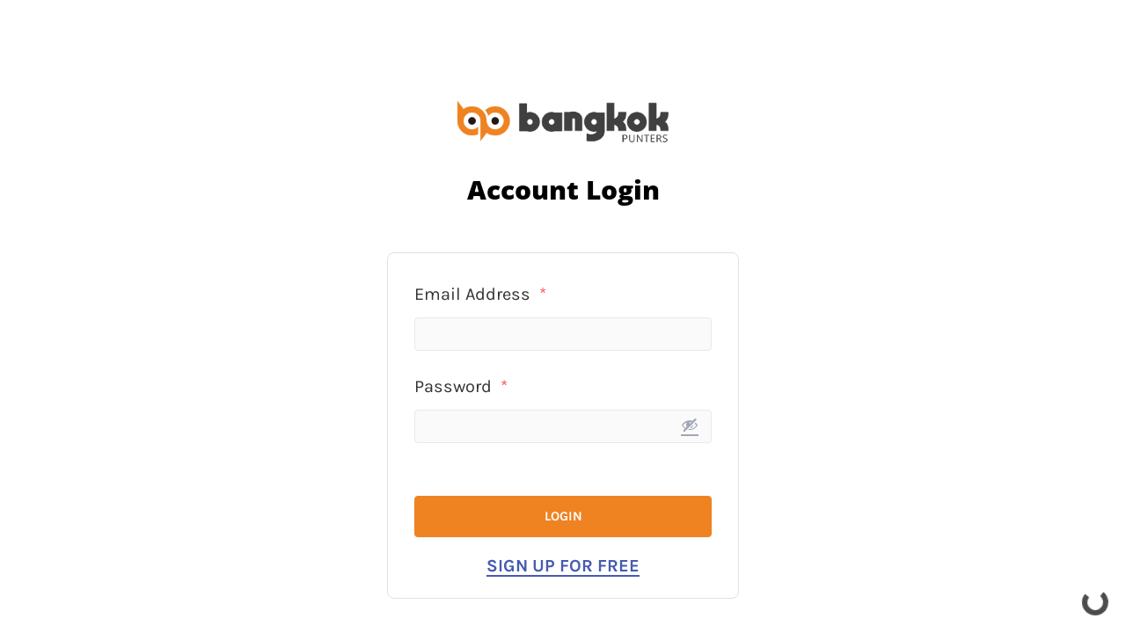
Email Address (480, 294)
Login (563, 516)
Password (461, 386)
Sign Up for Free (563, 566)
